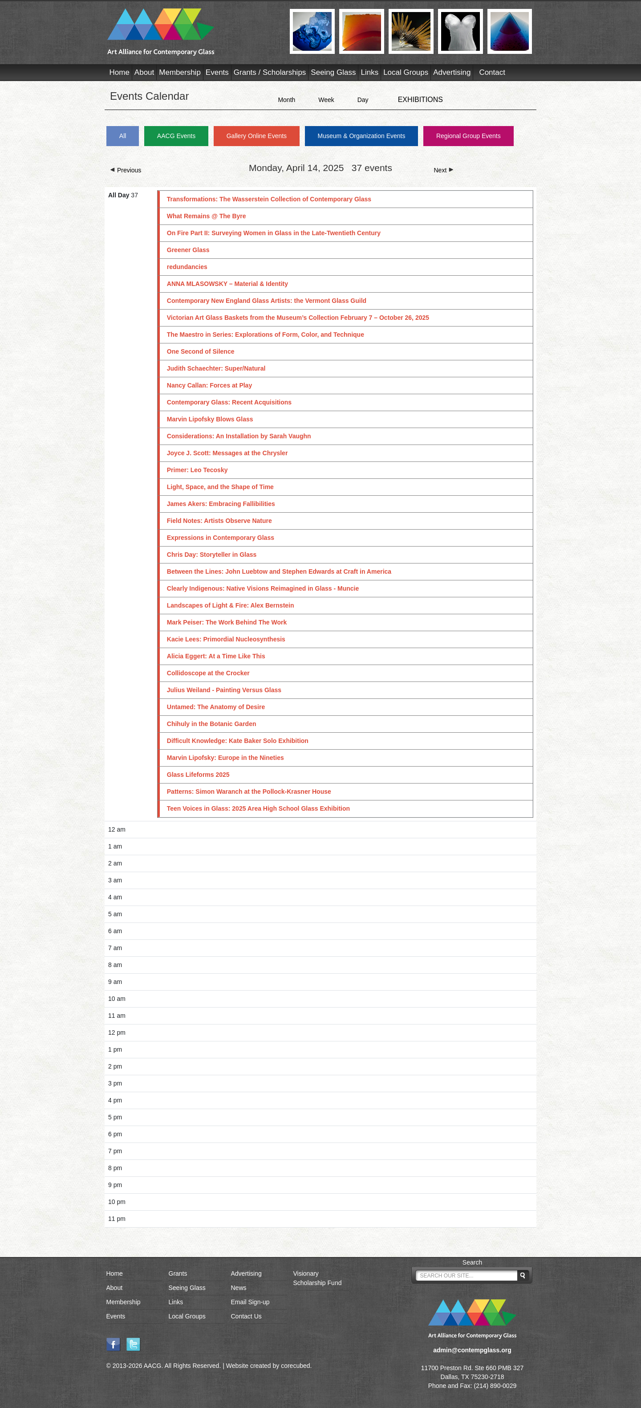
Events (217, 72)
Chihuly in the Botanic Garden (211, 723)
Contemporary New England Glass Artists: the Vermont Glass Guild (266, 300)
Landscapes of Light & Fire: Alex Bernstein (230, 605)
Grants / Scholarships (270, 72)
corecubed (295, 1365)
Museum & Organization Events (362, 135)
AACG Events (176, 135)
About (144, 72)
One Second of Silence (201, 351)
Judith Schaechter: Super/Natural (216, 368)
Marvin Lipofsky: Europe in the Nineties (225, 757)
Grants (178, 1273)
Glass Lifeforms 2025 (198, 774)
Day (363, 99)
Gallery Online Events (257, 135)
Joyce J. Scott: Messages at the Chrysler (227, 453)
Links (369, 72)
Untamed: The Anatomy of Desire (216, 706)
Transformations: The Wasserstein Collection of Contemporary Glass (269, 199)
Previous (125, 170)
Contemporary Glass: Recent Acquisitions (229, 402)
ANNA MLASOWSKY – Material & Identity (227, 283)
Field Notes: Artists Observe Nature (219, 520)
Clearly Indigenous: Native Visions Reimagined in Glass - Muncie (263, 588)
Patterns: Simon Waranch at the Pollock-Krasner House (249, 791)
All (122, 135)
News (239, 1287)
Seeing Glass (333, 72)
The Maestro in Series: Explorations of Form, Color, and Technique (265, 334)
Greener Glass (188, 249)
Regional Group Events (468, 135)
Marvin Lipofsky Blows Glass (210, 419)
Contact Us (246, 1316)
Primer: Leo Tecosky (197, 469)
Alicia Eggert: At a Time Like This (216, 656)
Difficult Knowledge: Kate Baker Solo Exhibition (237, 740)
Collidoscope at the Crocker (208, 673)
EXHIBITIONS (420, 99)
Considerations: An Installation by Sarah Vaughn (239, 436)
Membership (180, 72)
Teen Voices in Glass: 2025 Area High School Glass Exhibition (258, 808)
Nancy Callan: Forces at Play (209, 385)
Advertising (452, 72)
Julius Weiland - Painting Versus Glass (224, 690)
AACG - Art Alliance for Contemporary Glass (193, 32)
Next (444, 170)
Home (120, 72)
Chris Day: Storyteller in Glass (212, 554)
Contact (492, 72)
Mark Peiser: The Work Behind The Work (227, 622)
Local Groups (405, 72)
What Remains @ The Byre (206, 216)
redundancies (187, 266)
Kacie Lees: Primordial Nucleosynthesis (226, 639)
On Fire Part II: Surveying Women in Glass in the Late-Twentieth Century (274, 233)
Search (472, 1262)
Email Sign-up (250, 1302)
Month (286, 99)
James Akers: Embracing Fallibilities (221, 503)
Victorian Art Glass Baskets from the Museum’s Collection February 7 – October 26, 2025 (298, 317)
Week (326, 99)
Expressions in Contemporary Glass (220, 537)
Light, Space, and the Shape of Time (220, 486)
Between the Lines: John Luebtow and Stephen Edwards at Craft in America (279, 571)
